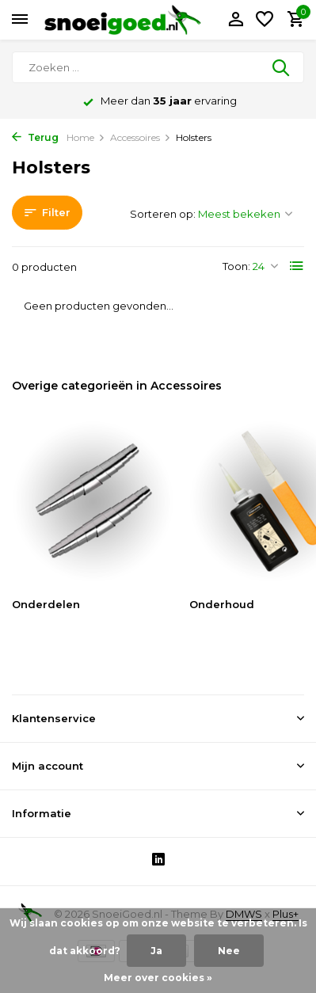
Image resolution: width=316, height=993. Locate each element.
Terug (35, 137)
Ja (156, 951)
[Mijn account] (235, 20)
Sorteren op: (163, 213)
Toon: (236, 266)
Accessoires (140, 137)
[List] (297, 266)
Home (86, 137)
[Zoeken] (158, 67)
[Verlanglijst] (264, 19)
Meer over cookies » (158, 977)
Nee (229, 951)
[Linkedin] (158, 861)
